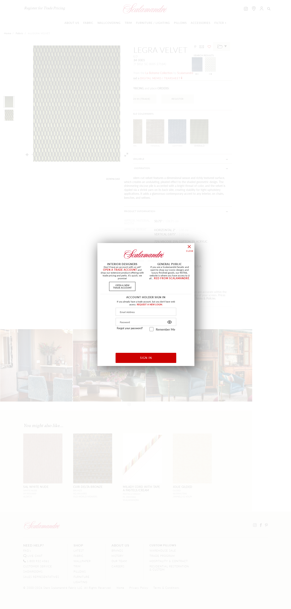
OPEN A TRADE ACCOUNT (120, 270)
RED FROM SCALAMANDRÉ (171, 278)
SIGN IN (146, 358)
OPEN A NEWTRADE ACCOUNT (122, 286)
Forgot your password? (130, 328)
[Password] (146, 322)
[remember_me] (151, 329)
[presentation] (146, 340)
